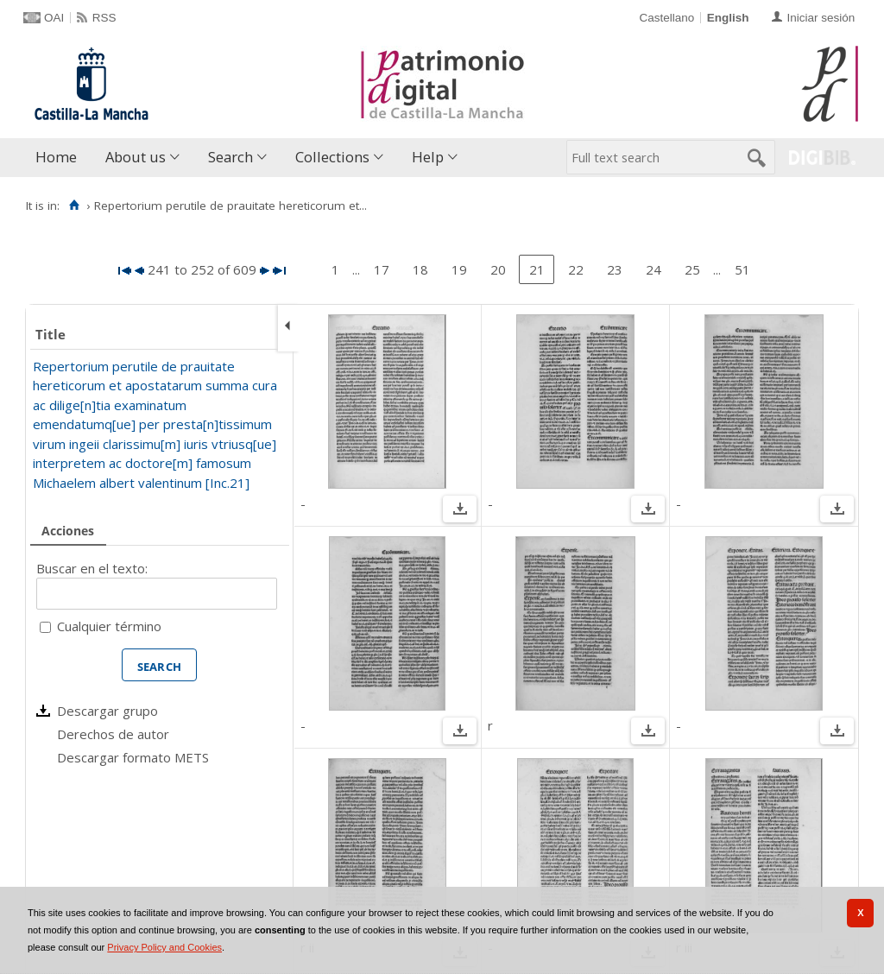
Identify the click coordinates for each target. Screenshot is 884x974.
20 (498, 269)
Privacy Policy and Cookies (164, 947)
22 (576, 269)
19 (459, 269)
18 (420, 269)
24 (653, 269)
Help (428, 157)
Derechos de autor (113, 734)
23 (614, 269)
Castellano (666, 17)
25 (692, 269)
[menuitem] (60, 157)
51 (742, 269)
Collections (332, 157)
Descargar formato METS (133, 757)
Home (56, 157)
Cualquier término (109, 626)
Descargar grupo (107, 710)
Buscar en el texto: (92, 568)
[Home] (73, 205)
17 (381, 269)
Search (230, 157)
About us (135, 157)
